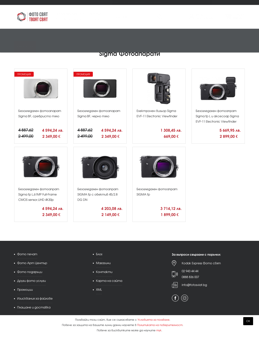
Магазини (140, 2)
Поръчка (239, 17)
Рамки (124, 34)
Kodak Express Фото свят (201, 263)
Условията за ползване (154, 319)
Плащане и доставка (33, 307)
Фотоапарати (26, 34)
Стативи (153, 34)
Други (218, 34)
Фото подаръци (65, 2)
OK (248, 321)
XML (99, 289)
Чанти (167, 34)
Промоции (112, 2)
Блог (126, 2)
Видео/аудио (66, 34)
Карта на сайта (109, 280)
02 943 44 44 (190, 271)
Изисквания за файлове (35, 298)
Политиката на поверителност (160, 325)
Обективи (46, 34)
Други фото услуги (90, 2)
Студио (110, 34)
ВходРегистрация (204, 17)
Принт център (25, 46)
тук (158, 330)
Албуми (138, 34)
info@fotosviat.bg (194, 285)
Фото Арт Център (42, 2)
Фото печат (20, 2)
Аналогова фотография (193, 34)
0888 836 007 (190, 277)
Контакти (156, 2)
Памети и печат (91, 34)
